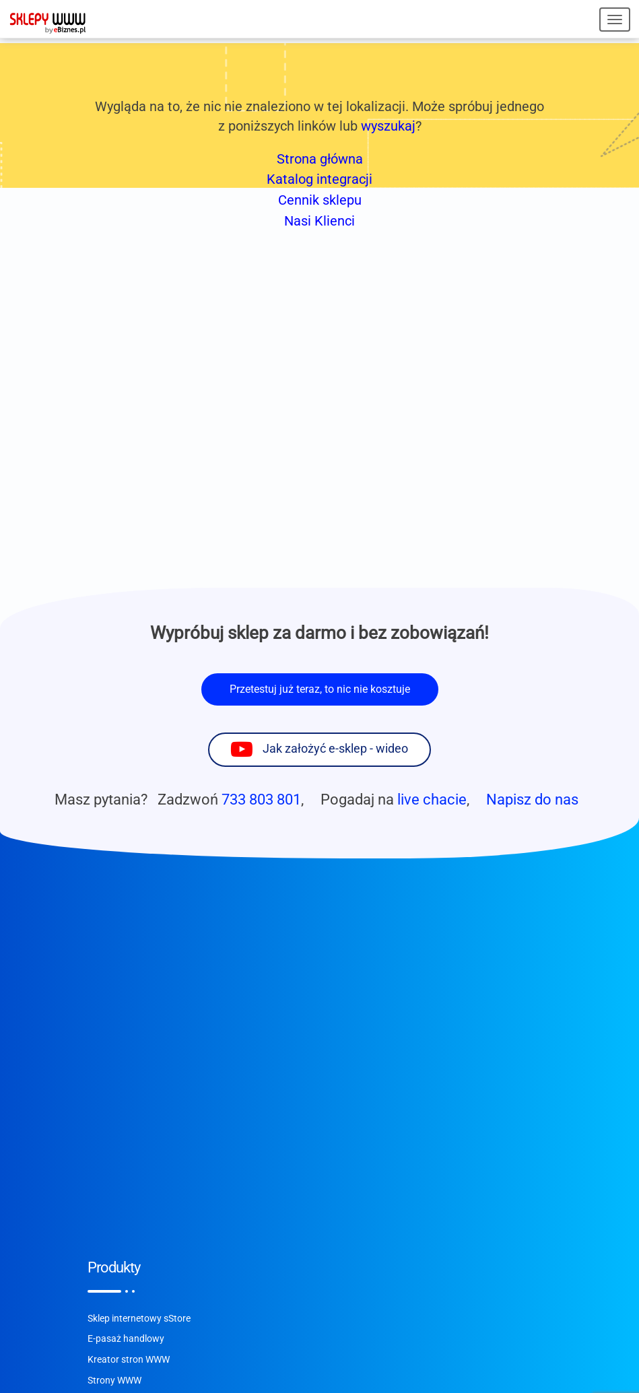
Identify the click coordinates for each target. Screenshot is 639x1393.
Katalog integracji (319, 179)
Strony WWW (114, 1380)
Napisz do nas (532, 799)
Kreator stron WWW (129, 1359)
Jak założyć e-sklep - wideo (335, 748)
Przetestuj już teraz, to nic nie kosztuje (320, 689)
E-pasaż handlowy (126, 1339)
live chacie (432, 799)
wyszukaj (388, 126)
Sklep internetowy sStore (139, 1318)
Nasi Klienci (319, 221)
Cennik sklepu (320, 200)
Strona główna (320, 159)
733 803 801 (261, 799)
